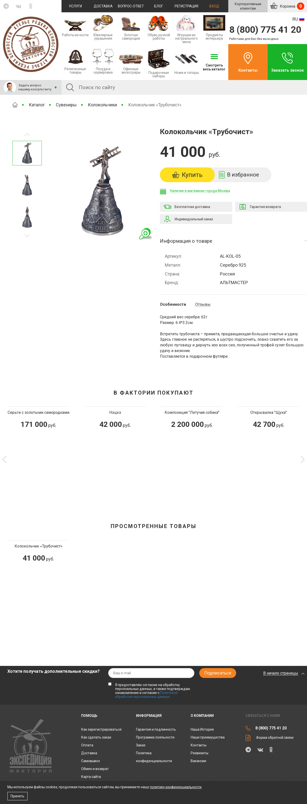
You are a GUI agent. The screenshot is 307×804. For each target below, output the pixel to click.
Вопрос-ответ (131, 6)
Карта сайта (91, 777)
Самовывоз (90, 761)
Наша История (202, 729)
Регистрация (186, 6)
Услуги (75, 6)
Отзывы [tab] (203, 304)
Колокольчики (102, 104)
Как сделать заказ (96, 737)
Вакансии (198, 761)
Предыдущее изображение (27, 235)
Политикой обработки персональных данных (146, 695)
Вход (214, 6)
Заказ (140, 745)
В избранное (243, 175)
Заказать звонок (287, 70)
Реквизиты (199, 753)
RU (295, 19)
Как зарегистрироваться (101, 729)
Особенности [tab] (173, 304)
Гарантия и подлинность (156, 729)
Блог (158, 6)
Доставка (103, 6)
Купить (192, 174)
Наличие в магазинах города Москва (200, 191)
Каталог (37, 104)
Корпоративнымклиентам (248, 6)
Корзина (291, 6)
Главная (15, 104)
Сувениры (66, 104)
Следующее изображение (27, 134)
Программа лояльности (155, 737)
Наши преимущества (208, 737)
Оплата (87, 745)
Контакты (248, 70)
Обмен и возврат (95, 769)
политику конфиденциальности (175, 787)
